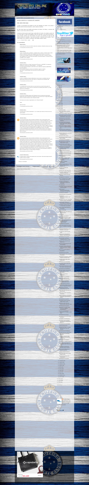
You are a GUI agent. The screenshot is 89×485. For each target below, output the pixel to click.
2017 (59, 100)
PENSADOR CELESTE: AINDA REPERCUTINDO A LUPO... (65, 218)
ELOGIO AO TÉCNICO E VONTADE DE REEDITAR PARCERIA (64, 182)
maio (60, 370)
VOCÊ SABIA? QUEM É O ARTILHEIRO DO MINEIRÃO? (65, 203)
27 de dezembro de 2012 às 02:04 (26, 59)
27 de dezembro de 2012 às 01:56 (26, 47)
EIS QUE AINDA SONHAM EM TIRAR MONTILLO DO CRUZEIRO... (65, 271)
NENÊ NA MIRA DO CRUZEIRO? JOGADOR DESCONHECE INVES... (65, 296)
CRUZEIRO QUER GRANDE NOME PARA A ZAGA (64, 301)
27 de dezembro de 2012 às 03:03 (26, 90)
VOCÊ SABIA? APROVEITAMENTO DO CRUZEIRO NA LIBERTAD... (65, 190)
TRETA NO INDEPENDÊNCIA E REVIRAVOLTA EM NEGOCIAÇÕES (65, 221)
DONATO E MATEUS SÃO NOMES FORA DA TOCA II (64, 279)
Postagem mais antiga (48, 166)
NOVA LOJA (61, 214)
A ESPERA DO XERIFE (63, 192)
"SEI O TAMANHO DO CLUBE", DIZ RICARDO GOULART (65, 179)
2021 (59, 93)
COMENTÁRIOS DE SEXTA (64, 150)
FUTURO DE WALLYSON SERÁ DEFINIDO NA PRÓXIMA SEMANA (65, 333)
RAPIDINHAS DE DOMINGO (64, 268)
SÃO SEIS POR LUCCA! (63, 135)
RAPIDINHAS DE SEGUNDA (64, 118)
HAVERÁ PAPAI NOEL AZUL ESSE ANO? (64, 260)
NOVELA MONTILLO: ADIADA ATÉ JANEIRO (64, 156)
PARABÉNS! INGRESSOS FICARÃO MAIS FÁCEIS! (64, 347)
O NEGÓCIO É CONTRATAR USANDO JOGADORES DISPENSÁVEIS (64, 147)
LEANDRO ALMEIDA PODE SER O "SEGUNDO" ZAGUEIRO (65, 205)
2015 (59, 103)
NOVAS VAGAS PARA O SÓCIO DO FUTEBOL (65, 138)
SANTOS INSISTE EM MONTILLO (63, 274)
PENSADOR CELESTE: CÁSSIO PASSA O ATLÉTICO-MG (65, 257)
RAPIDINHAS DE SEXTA (64, 215)
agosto (60, 365)
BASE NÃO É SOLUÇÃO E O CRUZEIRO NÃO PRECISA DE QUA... (65, 344)
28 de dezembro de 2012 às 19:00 (26, 151)
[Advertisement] (64, 431)
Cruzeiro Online (23, 154)
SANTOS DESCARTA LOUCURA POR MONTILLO (65, 134)
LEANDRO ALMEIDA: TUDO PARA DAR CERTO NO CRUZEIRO (64, 158)
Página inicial (36, 166)
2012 (59, 108)
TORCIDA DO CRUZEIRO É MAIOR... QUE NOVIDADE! (64, 235)
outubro (60, 362)
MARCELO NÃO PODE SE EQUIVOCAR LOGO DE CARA (65, 304)
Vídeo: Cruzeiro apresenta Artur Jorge (64, 50)
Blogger (47, 481)
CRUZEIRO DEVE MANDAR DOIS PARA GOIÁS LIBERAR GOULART (65, 123)
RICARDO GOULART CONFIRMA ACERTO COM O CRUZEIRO (65, 200)
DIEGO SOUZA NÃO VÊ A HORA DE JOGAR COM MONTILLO (65, 267)
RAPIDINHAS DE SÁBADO (64, 276)
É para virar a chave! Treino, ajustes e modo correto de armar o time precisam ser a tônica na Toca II (64, 52)
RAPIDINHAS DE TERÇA (64, 252)
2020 (59, 95)
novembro (61, 360)
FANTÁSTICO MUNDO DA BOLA (65, 341)
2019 (59, 97)
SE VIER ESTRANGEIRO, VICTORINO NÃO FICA (64, 281)
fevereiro (61, 375)
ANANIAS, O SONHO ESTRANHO (63, 162)
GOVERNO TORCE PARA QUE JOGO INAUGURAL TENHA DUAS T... (65, 247)
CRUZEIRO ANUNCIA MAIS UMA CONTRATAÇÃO (65, 187)
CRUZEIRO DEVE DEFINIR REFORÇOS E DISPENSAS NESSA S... (65, 321)
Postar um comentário (23, 161)
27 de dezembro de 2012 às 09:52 (26, 114)
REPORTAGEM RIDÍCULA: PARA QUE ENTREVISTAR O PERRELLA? (65, 165)
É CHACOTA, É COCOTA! (64, 177)
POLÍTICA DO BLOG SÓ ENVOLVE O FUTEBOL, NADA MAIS (65, 312)
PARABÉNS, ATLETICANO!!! (64, 318)
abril (60, 371)
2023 (59, 90)
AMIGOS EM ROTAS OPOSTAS (65, 153)
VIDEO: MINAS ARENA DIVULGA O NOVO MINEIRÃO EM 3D (65, 285)
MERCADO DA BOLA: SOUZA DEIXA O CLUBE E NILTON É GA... (65, 126)
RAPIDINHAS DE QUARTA (64, 236)
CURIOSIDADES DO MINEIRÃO (65, 194)
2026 (59, 85)
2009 (59, 382)
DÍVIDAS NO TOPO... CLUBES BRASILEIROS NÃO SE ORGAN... (65, 328)
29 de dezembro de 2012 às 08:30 (26, 159)
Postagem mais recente (23, 166)
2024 (59, 89)
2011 (59, 378)
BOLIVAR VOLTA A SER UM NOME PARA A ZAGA (64, 142)
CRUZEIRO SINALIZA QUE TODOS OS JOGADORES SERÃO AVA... (64, 337)
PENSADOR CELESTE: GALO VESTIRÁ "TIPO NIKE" (65, 229)
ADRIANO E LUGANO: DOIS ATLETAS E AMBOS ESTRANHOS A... (64, 308)
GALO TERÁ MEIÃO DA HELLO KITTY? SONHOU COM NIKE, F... (65, 226)
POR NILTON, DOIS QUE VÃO (65, 170)
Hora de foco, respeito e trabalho (63, 43)
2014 (59, 105)
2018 (59, 98)
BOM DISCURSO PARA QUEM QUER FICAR (65, 354)
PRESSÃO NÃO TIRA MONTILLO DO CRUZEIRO (65, 212)
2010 (59, 380)
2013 (59, 106)
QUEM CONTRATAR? (63, 325)
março (60, 373)
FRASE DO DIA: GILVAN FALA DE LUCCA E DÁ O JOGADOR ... (65, 130)
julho (60, 367)
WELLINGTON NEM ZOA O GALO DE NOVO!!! (64, 350)
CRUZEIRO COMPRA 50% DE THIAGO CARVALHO (65, 172)
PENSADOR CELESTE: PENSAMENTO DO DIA (64, 288)
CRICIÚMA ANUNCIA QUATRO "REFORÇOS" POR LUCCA (65, 116)
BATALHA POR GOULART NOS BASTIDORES (65, 244)
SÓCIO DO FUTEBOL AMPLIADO (65, 113)
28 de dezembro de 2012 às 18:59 (26, 132)
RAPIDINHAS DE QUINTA (64, 223)
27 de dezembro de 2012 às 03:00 (26, 80)
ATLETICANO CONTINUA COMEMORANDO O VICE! (64, 239)
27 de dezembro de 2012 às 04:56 (26, 106)
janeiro (60, 376)
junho (60, 368)
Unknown (22, 117)
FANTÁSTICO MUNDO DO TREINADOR (64, 356)
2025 (59, 87)
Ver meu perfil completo (61, 404)
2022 (59, 92)
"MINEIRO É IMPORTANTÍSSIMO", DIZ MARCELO (64, 197)
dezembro (61, 109)
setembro (61, 363)
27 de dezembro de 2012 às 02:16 (26, 72)
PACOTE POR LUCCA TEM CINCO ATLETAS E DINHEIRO (65, 145)
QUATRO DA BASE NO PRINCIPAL (63, 168)
